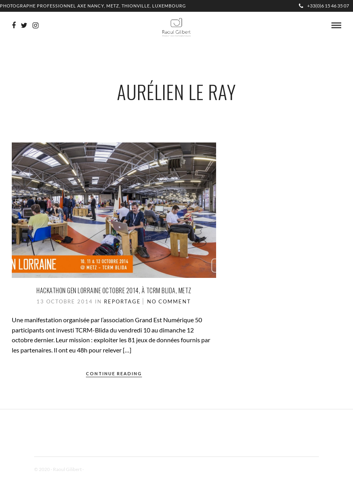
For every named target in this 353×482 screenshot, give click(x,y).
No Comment (169, 301)
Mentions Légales (102, 469)
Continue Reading (114, 373)
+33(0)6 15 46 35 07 (324, 6)
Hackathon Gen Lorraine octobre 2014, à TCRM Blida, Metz (113, 290)
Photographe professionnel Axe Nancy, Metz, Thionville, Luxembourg (93, 5)
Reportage (122, 301)
